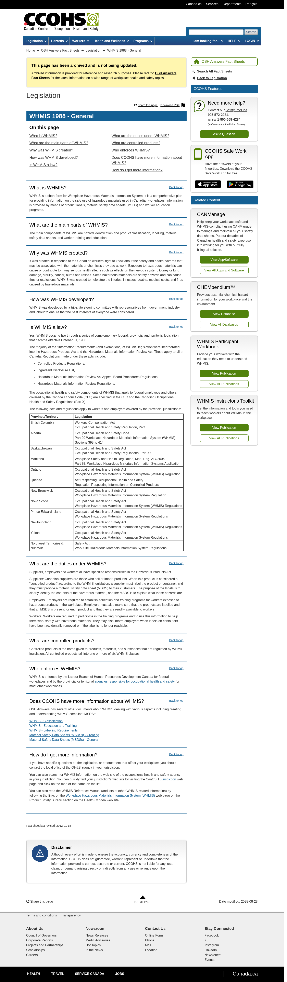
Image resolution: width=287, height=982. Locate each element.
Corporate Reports (39, 940)
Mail (148, 945)
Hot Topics (93, 945)
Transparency (71, 915)
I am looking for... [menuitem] (208, 41)
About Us (34, 928)
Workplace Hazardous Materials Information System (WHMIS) (110, 795)
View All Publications (224, 384)
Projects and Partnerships (44, 945)
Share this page (146, 105)
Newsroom (95, 928)
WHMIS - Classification (46, 721)
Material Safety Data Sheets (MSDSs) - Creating (64, 735)
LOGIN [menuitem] (252, 41)
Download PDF (172, 105)
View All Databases (224, 324)
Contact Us (155, 928)
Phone (149, 940)
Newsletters (213, 955)
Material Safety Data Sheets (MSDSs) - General (64, 739)
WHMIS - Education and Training (53, 725)
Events (209, 959)
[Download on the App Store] (208, 184)
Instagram (211, 945)
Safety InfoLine (236, 110)
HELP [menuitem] (234, 41)
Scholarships (35, 950)
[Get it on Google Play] (240, 184)
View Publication (224, 373)
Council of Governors (41, 935)
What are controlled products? (136, 143)
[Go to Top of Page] (142, 900)
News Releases (97, 935)
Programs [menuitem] (143, 41)
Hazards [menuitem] (59, 41)
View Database (224, 314)
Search (251, 32)
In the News (94, 950)
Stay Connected (219, 928)
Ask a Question (224, 134)
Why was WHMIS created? (51, 150)
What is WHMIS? (43, 136)
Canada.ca (245, 974)
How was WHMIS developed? (53, 158)
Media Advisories (98, 940)
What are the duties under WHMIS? (140, 136)
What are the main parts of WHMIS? (58, 143)
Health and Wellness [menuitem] (111, 41)
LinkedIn (210, 950)
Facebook (211, 935)
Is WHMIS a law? (43, 165)
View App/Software (224, 259)
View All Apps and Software (224, 270)
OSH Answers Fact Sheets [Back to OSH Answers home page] (219, 61)
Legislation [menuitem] (36, 41)
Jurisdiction (168, 779)
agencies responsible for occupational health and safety (135, 681)
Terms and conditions (41, 915)
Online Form (154, 935)
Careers (32, 955)
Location (151, 950)
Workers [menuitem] (80, 41)
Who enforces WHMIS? (131, 150)
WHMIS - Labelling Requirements (53, 730)
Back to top (176, 187)
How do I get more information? (137, 170)
